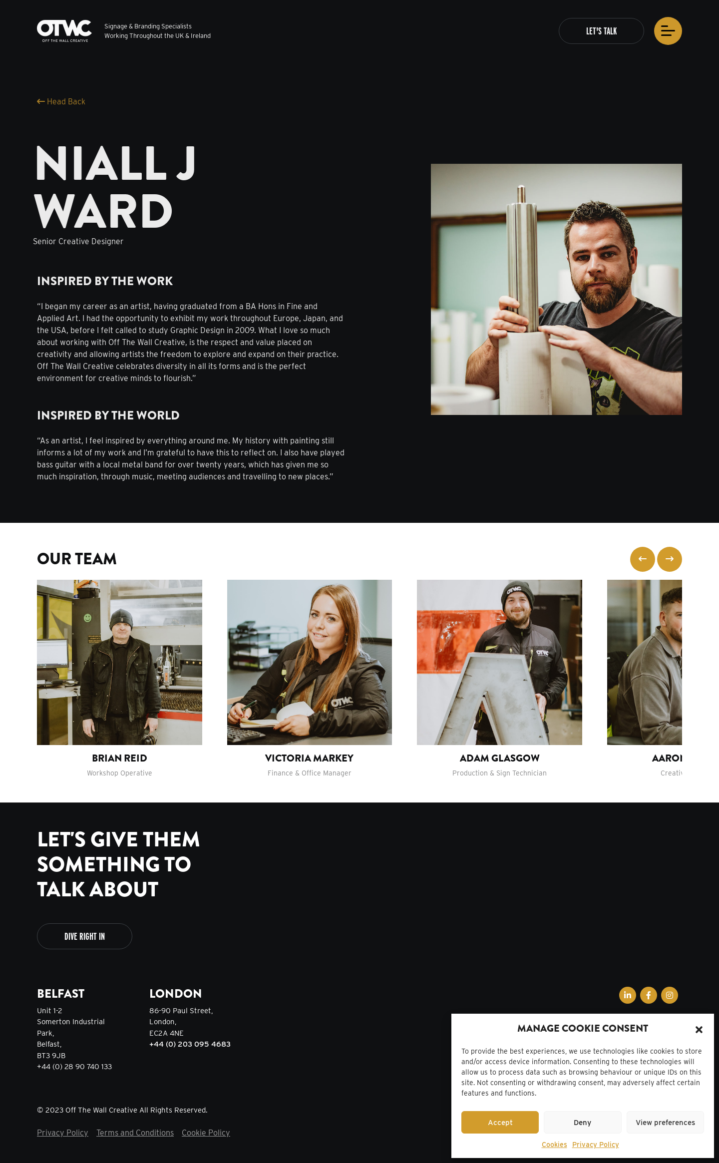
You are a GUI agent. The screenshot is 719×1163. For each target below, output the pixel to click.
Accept (500, 1122)
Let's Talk (601, 32)
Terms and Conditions (135, 1133)
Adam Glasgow (500, 758)
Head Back (61, 101)
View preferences (665, 1122)
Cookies (554, 1145)
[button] (699, 1029)
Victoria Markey (309, 758)
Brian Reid (119, 758)
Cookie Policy (206, 1133)
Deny (582, 1122)
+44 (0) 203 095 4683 (190, 1044)
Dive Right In (84, 936)
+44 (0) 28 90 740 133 (74, 1066)
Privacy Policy (595, 1145)
